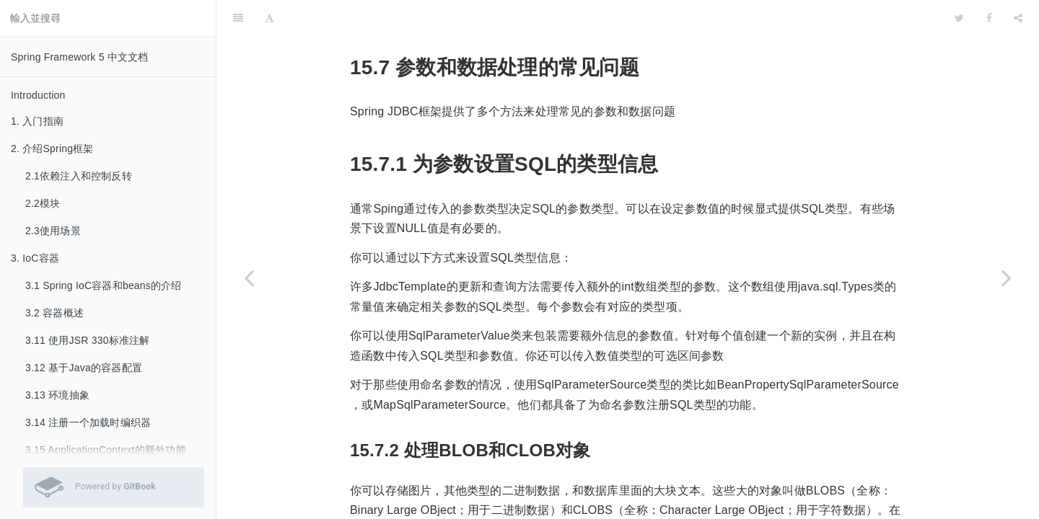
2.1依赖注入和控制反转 (78, 176)
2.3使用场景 (53, 230)
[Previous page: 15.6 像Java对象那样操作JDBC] (248, 277)
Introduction (38, 95)
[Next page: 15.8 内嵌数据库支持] (1006, 277)
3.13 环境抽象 (57, 395)
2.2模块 (42, 203)
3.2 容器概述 (54, 313)
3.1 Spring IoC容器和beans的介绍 (103, 285)
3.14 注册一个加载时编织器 (88, 422)
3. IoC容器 (35, 258)
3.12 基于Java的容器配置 (83, 367)
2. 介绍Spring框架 (52, 148)
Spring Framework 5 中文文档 (80, 57)
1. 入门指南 (37, 121)
